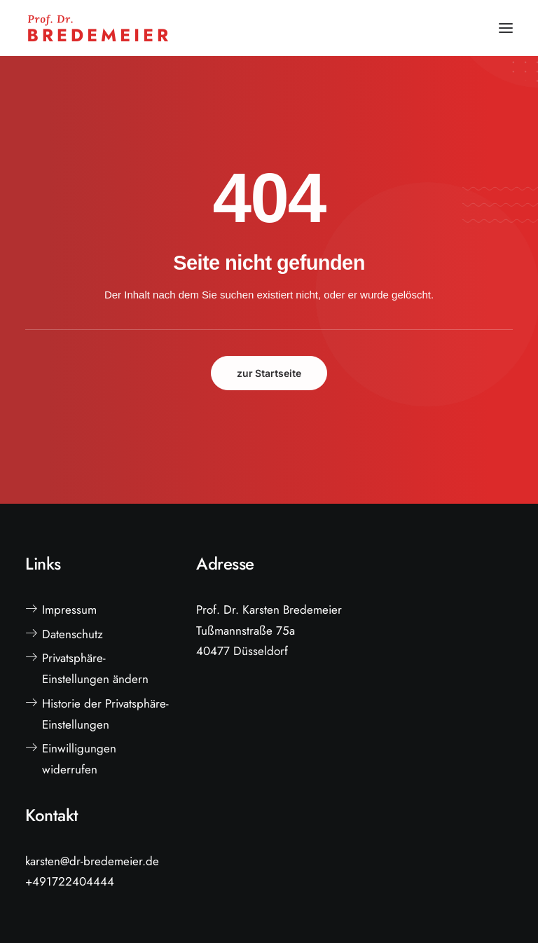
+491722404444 (69, 881)
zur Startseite (269, 373)
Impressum (69, 609)
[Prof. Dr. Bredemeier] (98, 28)
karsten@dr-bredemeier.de (92, 861)
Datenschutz (72, 634)
